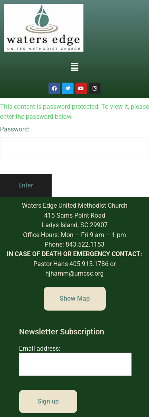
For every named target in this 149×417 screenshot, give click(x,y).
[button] (74, 67)
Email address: (75, 360)
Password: (74, 142)
